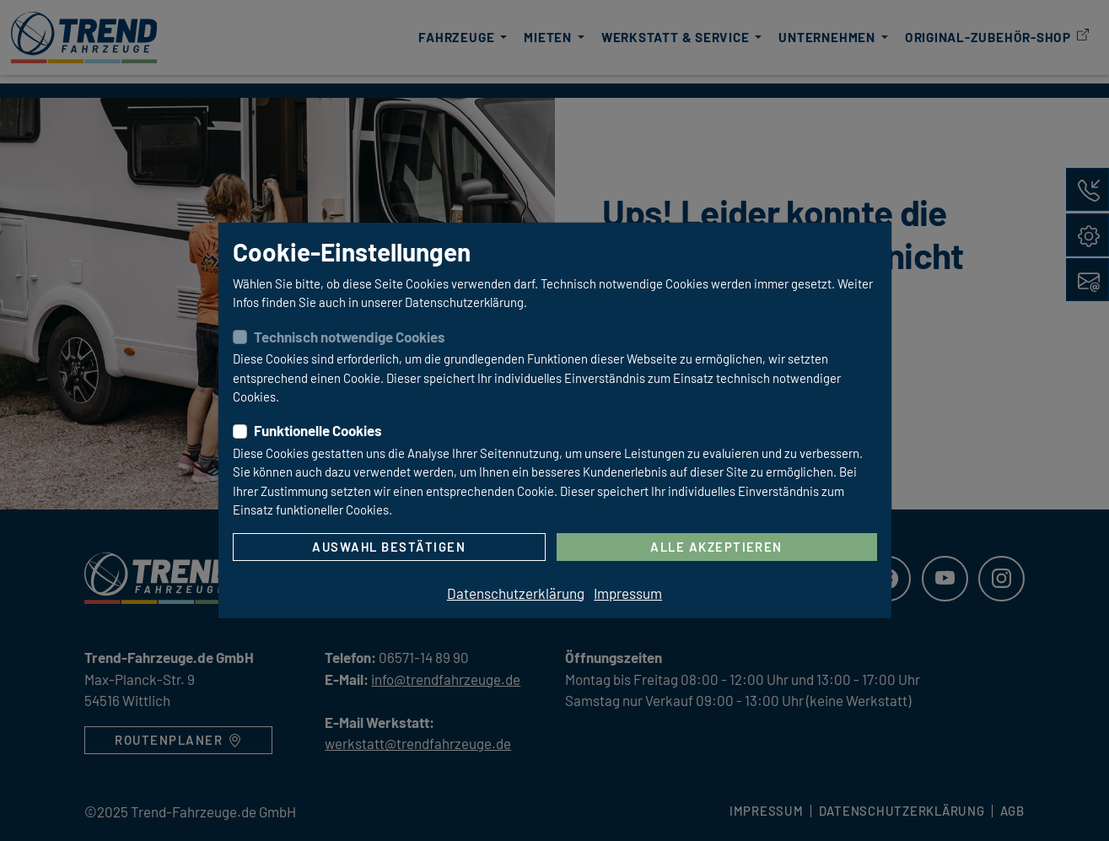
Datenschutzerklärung (515, 593)
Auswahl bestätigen (389, 546)
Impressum (628, 593)
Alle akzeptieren (716, 546)
